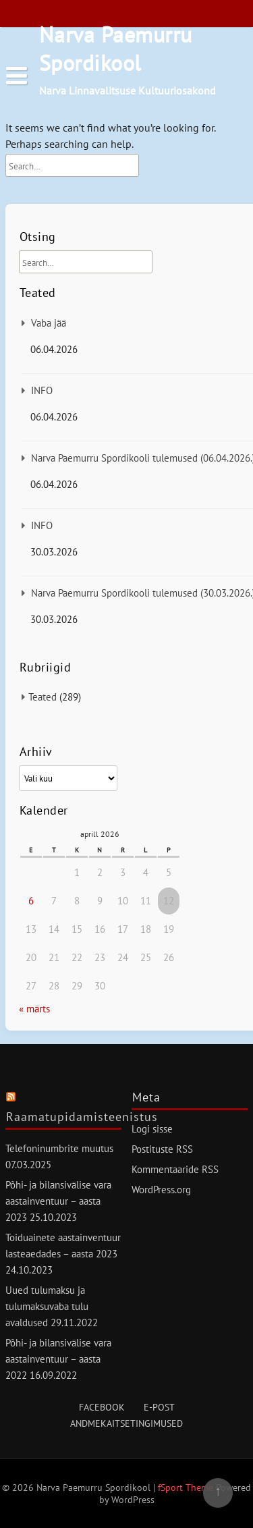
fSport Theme (187, 1487)
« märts (34, 1008)
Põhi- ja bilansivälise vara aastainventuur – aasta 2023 (58, 1201)
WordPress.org (161, 1189)
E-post (159, 1407)
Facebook (102, 1407)
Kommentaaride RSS (175, 1169)
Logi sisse (152, 1128)
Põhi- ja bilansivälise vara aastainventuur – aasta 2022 (58, 1359)
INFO (42, 390)
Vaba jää (48, 323)
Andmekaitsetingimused (126, 1423)
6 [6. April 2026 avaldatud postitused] (31, 900)
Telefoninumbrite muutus (59, 1148)
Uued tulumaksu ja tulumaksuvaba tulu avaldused (46, 1306)
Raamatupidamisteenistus (82, 1116)
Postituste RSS (162, 1149)
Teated (42, 696)
